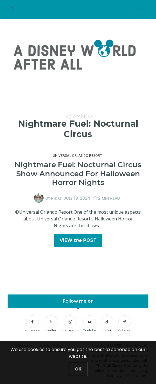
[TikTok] (107, 324)
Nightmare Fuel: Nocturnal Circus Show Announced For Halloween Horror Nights (78, 173)
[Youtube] (89, 324)
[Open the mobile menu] (142, 9)
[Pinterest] (125, 324)
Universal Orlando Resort (77, 155)
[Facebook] (32, 324)
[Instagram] (70, 324)
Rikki (56, 198)
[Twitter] (51, 324)
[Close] (78, 369)
